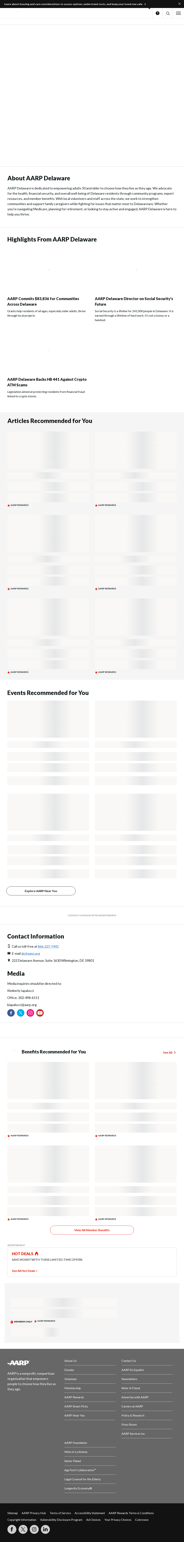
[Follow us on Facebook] (11, 1013)
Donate (69, 1370)
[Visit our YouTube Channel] (40, 1013)
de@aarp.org (30, 953)
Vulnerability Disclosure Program (61, 1519)
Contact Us (128, 1360)
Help (157, 13)
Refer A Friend (130, 1388)
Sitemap (12, 1513)
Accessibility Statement (90, 1513)
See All (167, 1052)
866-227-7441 (48, 946)
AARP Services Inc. (133, 1433)
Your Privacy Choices (117, 1519)
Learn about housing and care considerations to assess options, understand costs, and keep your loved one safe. (73, 4)
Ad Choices (93, 1519)
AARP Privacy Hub (34, 1513)
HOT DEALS (22, 1253)
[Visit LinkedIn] (45, 1529)
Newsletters (129, 1379)
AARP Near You (74, 1415)
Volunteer (70, 1379)
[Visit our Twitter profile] (20, 1013)
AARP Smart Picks (76, 1406)
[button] (168, 13)
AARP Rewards (74, 1397)
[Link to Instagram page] (30, 1013)
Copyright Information (21, 1519)
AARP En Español (132, 1370)
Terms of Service (60, 1513)
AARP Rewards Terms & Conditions (131, 1513)
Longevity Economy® (78, 1488)
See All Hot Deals (23, 1270)
